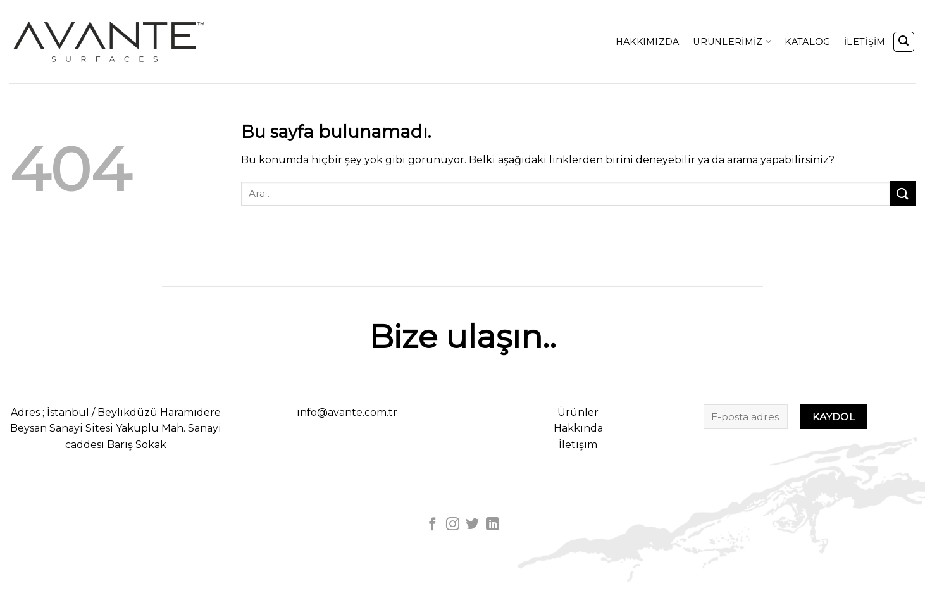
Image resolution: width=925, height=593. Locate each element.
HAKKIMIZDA (648, 42)
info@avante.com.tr (347, 412)
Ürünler (578, 412)
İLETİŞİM (864, 42)
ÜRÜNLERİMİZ (732, 41)
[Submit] (903, 193)
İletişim (578, 445)
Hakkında (578, 428)
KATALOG (807, 42)
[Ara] (904, 42)
